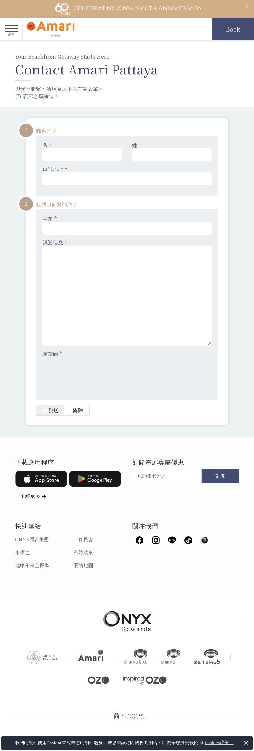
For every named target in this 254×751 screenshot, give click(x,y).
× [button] (246, 742)
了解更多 (30, 496)
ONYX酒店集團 (32, 539)
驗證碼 (52, 354)
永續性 (22, 552)
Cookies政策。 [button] (219, 742)
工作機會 (83, 539)
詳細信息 (127, 292)
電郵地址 (127, 175)
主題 (127, 225)
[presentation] (91, 374)
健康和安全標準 (32, 565)
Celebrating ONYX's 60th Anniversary (128, 9)
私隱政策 (83, 552)
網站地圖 (83, 565)
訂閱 (220, 476)
